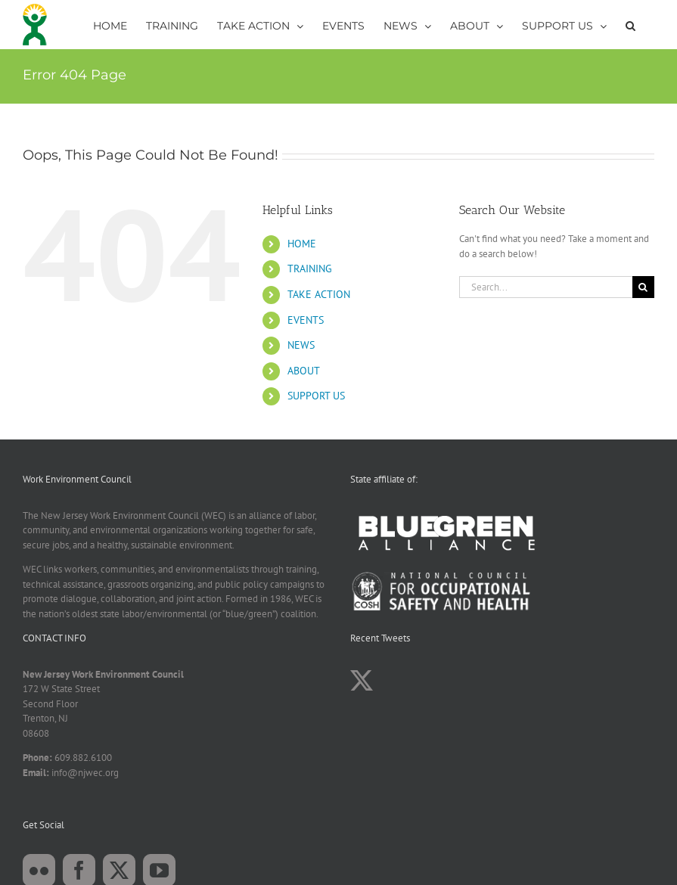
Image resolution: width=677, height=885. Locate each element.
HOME (301, 243)
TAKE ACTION (318, 294)
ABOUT (303, 370)
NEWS (301, 345)
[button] (630, 24)
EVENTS (305, 320)
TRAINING (309, 268)
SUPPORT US (316, 395)
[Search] (643, 287)
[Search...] (545, 287)
